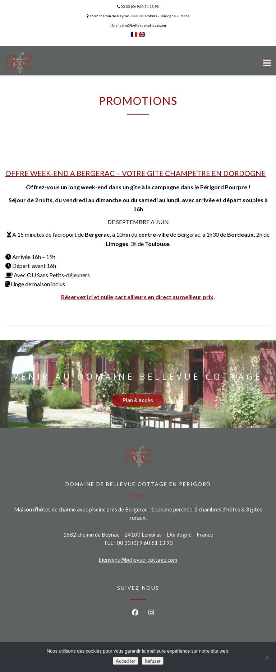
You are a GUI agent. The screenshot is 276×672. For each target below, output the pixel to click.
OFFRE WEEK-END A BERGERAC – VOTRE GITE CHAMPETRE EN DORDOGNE (135, 173)
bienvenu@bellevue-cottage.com (138, 559)
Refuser (153, 661)
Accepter (125, 661)
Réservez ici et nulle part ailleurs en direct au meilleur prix (137, 296)
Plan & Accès (138, 400)
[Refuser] (267, 657)
